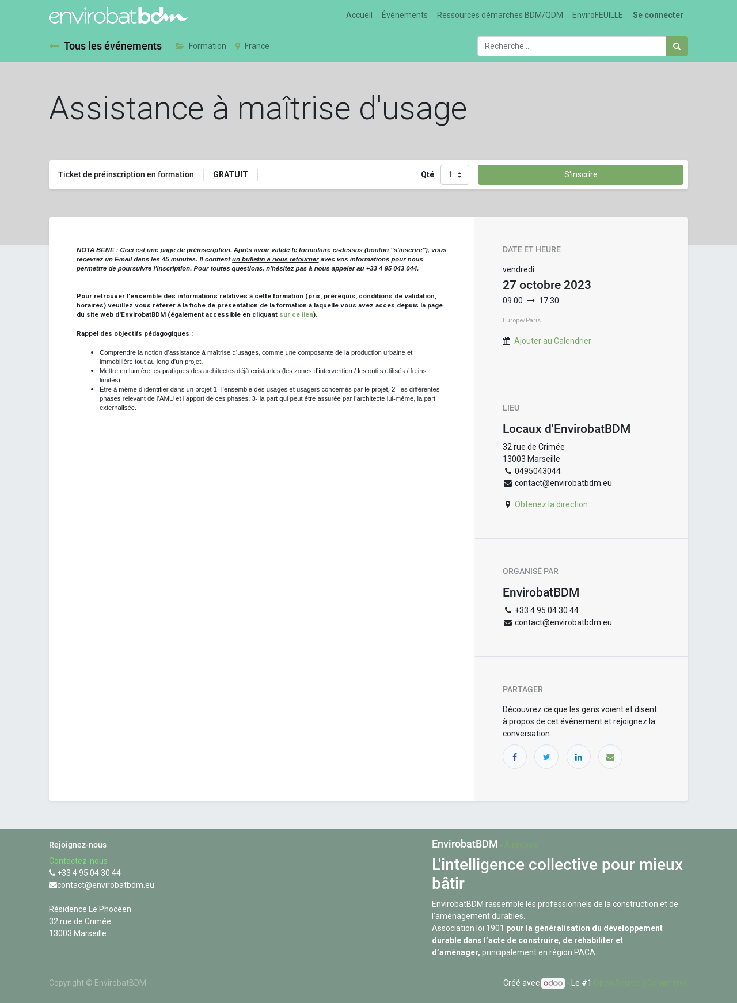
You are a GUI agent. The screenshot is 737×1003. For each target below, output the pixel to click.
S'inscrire (581, 174)
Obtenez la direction (551, 504)
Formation (201, 46)
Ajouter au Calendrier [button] (552, 340)
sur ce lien (296, 314)
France (252, 46)
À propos (520, 844)
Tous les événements (105, 46)
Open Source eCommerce (641, 982)
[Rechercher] (677, 46)
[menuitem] (359, 15)
